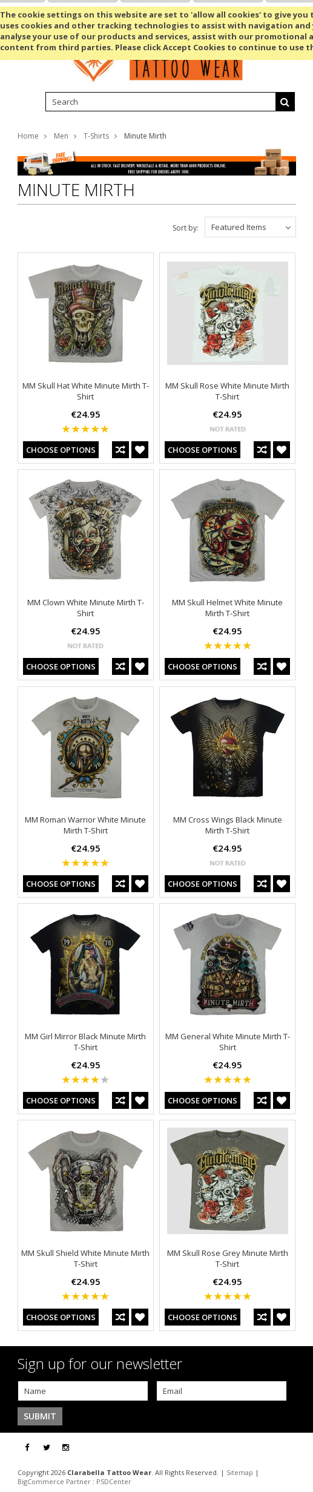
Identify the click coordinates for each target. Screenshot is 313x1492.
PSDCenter (113, 1481)
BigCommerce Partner (54, 1481)
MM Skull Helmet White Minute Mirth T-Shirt (227, 608)
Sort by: (186, 228)
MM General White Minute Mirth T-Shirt (227, 1042)
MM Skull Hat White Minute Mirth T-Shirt (85, 391)
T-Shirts (96, 136)
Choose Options (61, 449)
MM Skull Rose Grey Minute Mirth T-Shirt (227, 1258)
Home (28, 136)
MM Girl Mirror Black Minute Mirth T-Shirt (85, 1042)
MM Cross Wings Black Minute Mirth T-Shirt (227, 825)
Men (61, 136)
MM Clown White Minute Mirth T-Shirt (85, 608)
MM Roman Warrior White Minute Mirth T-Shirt (85, 825)
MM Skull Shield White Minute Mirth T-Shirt (85, 1258)
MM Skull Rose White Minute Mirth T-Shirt (227, 391)
